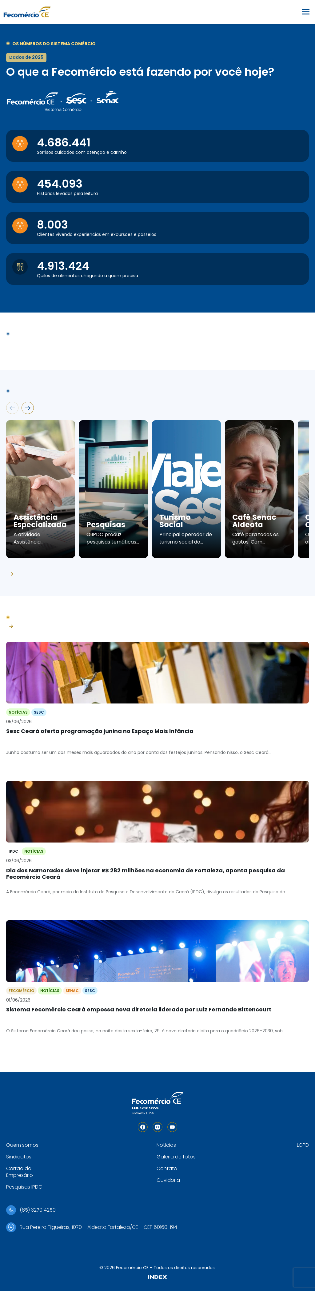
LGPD (303, 1145)
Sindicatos (18, 1156)
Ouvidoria (168, 1180)
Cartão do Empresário (19, 1172)
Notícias (166, 1145)
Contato (167, 1168)
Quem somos (22, 1145)
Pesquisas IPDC (24, 1186)
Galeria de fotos (176, 1156)
